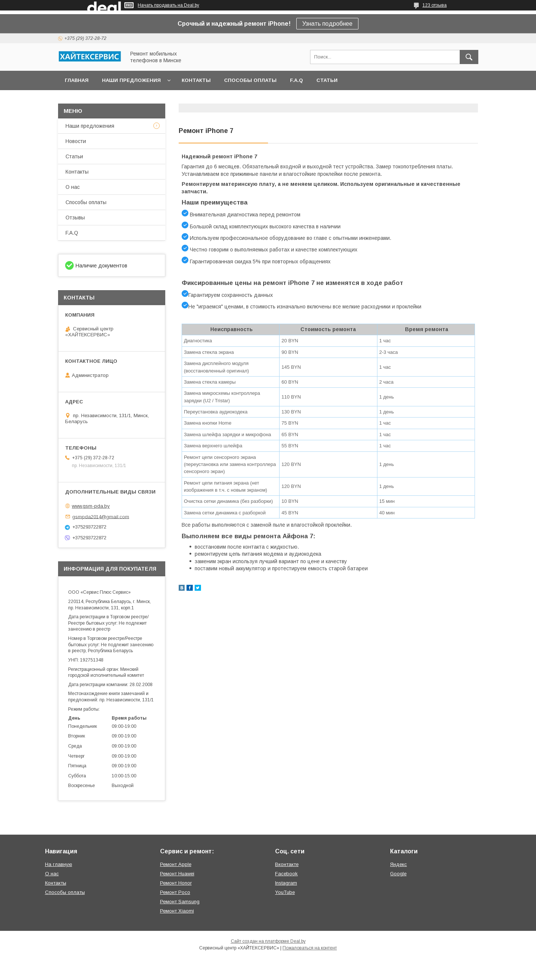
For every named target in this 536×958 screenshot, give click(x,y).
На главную (58, 864)
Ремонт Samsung (180, 901)
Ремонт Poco (175, 892)
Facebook (286, 873)
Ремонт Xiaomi (177, 911)
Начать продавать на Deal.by (168, 5)
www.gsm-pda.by (91, 506)
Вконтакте (287, 864)
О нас (73, 187)
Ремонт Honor (176, 883)
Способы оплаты (250, 80)
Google (398, 873)
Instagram (286, 883)
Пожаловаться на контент (310, 948)
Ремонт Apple (175, 864)
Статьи (327, 80)
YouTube (285, 892)
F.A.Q (296, 80)
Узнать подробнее (327, 23)
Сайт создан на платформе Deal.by (268, 941)
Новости (76, 141)
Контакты (196, 80)
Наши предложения (131, 80)
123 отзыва (434, 5)
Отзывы (75, 218)
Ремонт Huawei (177, 873)
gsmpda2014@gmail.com (100, 516)
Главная (77, 80)
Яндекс (398, 864)
